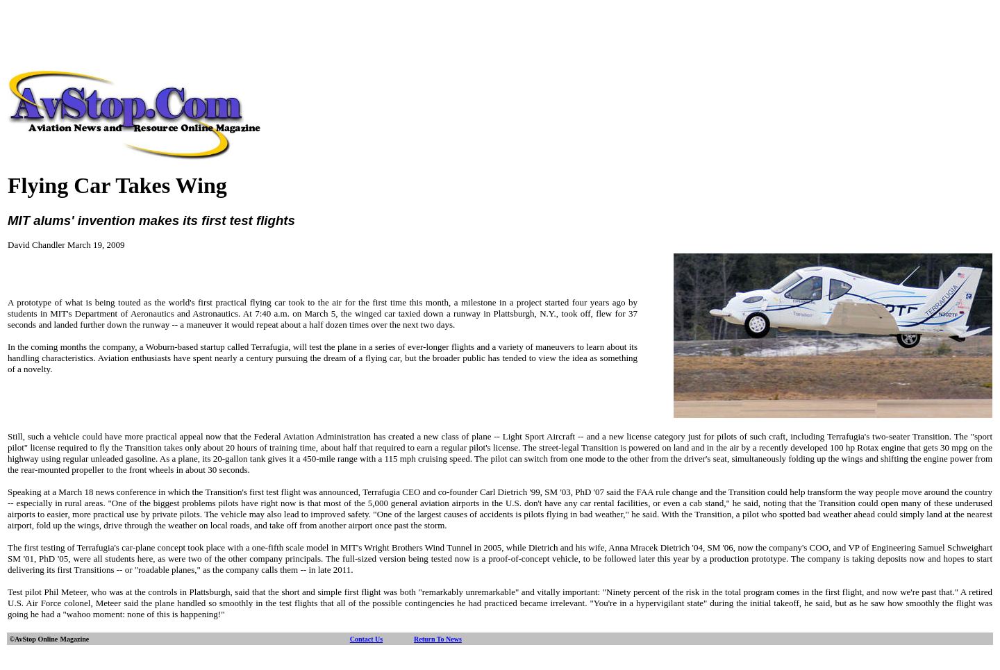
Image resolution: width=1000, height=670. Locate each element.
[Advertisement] (500, 37)
